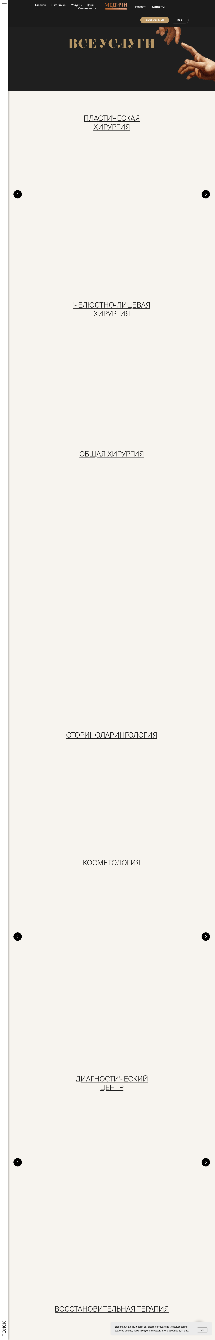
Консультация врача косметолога (58, 710)
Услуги (75, 5)
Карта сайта (173, 1284)
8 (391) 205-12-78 (36, 1283)
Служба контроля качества (132, 1284)
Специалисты (87, 8)
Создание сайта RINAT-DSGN (78, 1325)
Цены (90, 5)
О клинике (58, 5)
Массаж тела (37, 955)
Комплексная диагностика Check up (60, 837)
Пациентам (122, 1272)
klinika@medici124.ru (35, 1279)
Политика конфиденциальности (132, 1314)
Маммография (133, 1074)
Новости (140, 6)
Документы (122, 1278)
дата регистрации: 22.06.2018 (28, 1325)
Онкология (60, 1215)
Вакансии (171, 1272)
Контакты (158, 6)
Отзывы (170, 1278)
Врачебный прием (42, 200)
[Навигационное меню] (4, 5)
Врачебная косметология (144, 710)
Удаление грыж (133, 446)
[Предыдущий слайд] (17, 181)
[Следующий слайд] (206, 181)
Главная (40, 5)
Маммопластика (135, 200)
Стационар (129, 327)
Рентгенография (41, 1074)
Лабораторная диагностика (146, 837)
